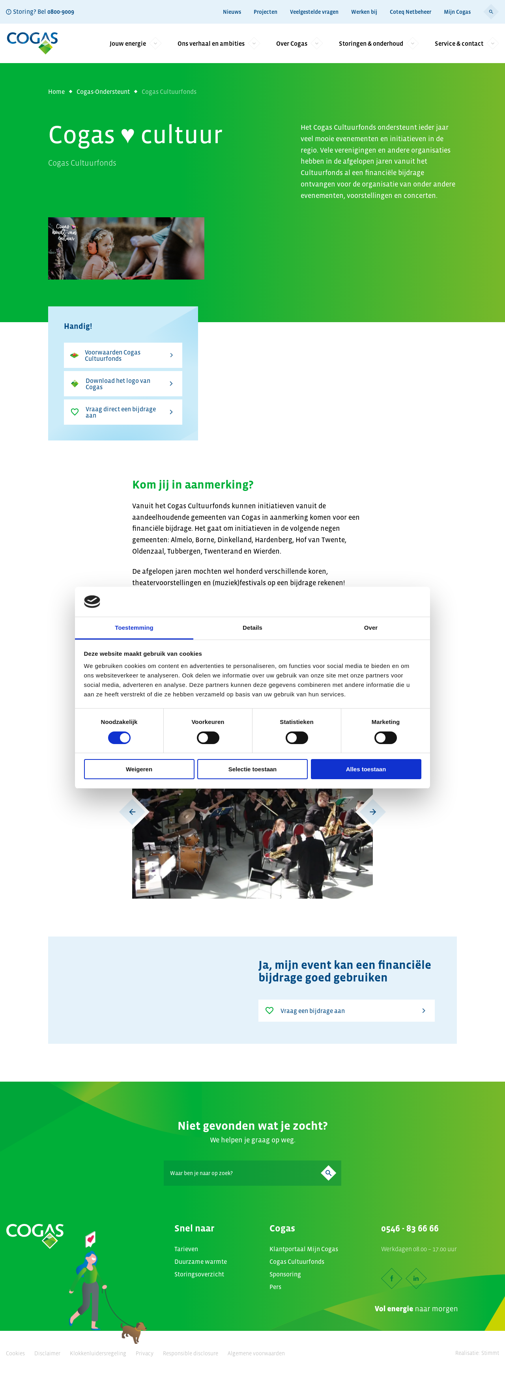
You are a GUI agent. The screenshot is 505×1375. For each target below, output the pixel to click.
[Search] (252, 1173)
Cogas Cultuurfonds (296, 1261)
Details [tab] (252, 627)
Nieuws (232, 12)
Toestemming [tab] (134, 627)
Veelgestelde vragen (314, 12)
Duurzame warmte (200, 1261)
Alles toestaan (366, 769)
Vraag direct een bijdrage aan (123, 412)
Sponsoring (285, 1274)
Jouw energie (136, 43)
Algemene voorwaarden (256, 1353)
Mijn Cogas (457, 12)
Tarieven (186, 1248)
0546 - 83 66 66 (410, 1228)
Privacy (144, 1353)
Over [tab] (371, 627)
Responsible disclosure (190, 1353)
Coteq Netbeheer (410, 12)
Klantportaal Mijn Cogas (303, 1248)
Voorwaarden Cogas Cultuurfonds (123, 355)
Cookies (15, 1353)
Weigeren (139, 769)
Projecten (265, 12)
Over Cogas (299, 43)
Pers (275, 1286)
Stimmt (490, 1353)
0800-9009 (60, 11)
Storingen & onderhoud (379, 43)
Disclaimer (47, 1353)
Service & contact (467, 43)
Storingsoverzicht (199, 1274)
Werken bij (364, 12)
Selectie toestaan (252, 769)
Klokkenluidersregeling (98, 1353)
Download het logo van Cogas (123, 383)
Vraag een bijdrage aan (346, 1010)
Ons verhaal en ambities (219, 43)
